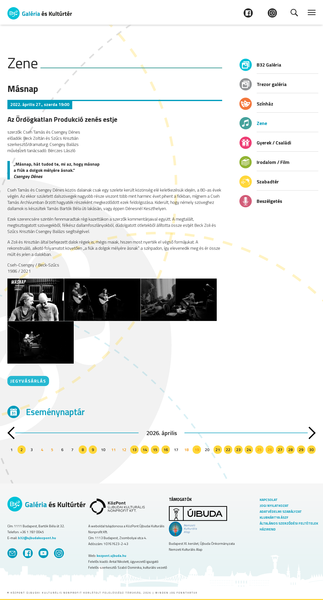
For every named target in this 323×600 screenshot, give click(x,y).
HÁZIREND (268, 529)
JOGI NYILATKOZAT (274, 505)
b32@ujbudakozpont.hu (37, 537)
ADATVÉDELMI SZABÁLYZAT (281, 511)
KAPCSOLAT (269, 499)
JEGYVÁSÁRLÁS (28, 381)
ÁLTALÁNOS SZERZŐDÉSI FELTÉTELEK (289, 523)
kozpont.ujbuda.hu (111, 555)
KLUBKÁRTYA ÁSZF (274, 517)
